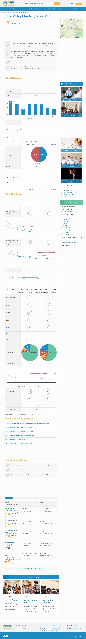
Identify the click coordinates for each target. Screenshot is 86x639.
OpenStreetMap (79, 37)
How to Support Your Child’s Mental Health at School (30, 601)
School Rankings (44, 630)
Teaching (66, 188)
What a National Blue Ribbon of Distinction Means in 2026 (48, 601)
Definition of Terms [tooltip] (9, 207)
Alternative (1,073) (67, 232)
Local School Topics (68, 190)
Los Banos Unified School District (39, 410)
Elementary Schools (35, 498)
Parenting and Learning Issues (70, 192)
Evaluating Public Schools (70, 194)
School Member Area (72, 625)
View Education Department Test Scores (39, 405)
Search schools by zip (68, 209)
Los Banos (13, 24)
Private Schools (52, 498)
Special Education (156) (68, 228)
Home (41, 625)
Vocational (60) (66, 230)
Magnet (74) (65, 221)
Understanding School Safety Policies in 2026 (11, 600)
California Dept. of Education (69, 248)
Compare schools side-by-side (70, 211)
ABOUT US (73, 9)
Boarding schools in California (69, 242)
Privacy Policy (78, 637)
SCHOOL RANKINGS (33, 9)
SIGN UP (79, 4)
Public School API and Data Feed (74, 628)
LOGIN (71, 4)
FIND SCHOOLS (14, 9)
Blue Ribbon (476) (67, 219)
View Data (54, 118)
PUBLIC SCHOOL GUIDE (54, 9)
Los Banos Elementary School (11, 531)
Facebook (7, 636)
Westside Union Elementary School (10, 543)
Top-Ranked (65, 217)
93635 (20, 24)
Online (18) (65, 226)
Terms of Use (71, 637)
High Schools (16, 498)
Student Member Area (57, 625)
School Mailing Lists (71, 627)
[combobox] (37, 3)
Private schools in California (69, 240)
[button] (71, 28)
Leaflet (74, 37)
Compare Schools (56, 628)
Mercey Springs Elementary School (36, 475)
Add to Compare (10, 516)
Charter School (39, 91)
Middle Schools (25, 498)
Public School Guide (57, 627)
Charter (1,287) (66, 223)
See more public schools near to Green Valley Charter (31, 568)
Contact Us (54, 630)
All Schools (8, 498)
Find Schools (43, 628)
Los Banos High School (42, 465)
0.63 (48, 364)
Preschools (44, 498)
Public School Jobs (68, 197)
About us (42, 627)
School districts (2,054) (68, 234)
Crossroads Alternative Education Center (35, 470)
